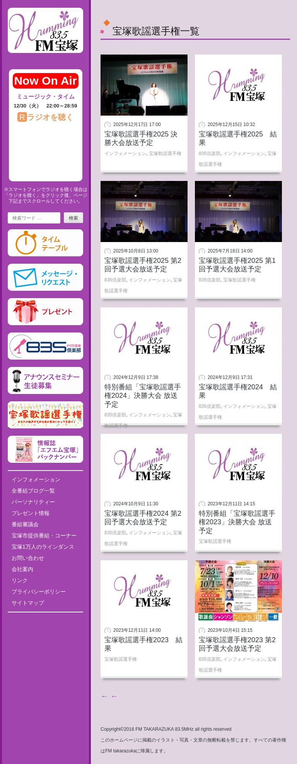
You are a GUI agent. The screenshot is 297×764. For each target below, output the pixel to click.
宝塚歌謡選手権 (165, 153)
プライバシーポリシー (39, 591)
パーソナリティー (33, 502)
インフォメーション (36, 479)
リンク (20, 580)
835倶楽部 (209, 153)
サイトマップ (28, 603)
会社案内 (22, 569)
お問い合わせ (28, 558)
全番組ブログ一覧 (33, 491)
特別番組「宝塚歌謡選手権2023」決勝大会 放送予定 (237, 522)
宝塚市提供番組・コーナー (44, 535)
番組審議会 (25, 524)
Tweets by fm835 (45, 621)
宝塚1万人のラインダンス (43, 547)
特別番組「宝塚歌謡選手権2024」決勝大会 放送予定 (142, 395)
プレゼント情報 (31, 513)
